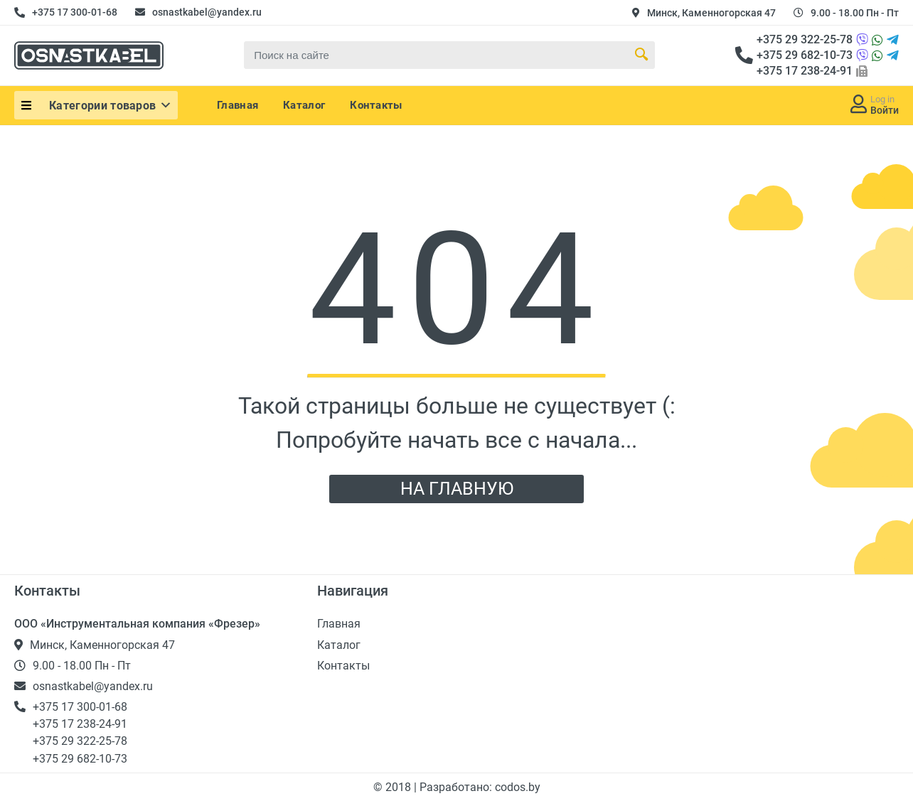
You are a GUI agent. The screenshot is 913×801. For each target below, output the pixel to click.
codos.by (517, 787)
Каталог (304, 105)
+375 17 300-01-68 (74, 12)
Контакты (376, 105)
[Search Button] (641, 54)
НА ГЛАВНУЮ (456, 488)
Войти (884, 110)
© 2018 (393, 787)
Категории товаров (111, 105)
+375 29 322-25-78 (805, 39)
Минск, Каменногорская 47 (711, 12)
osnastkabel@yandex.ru (207, 12)
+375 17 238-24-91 (805, 70)
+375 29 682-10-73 (805, 55)
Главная (237, 105)
